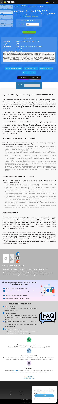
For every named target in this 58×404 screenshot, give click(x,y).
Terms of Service (30, 402)
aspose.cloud (35, 16)
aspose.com (28, 16)
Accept (44, 395)
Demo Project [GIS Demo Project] (35, 77)
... (32, 85)
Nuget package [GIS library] (23, 77)
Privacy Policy (24, 402)
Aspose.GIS (16, 370)
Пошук (29, 32)
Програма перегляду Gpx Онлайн (14, 68)
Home (10, 392)
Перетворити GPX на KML (31, 68)
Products (21, 392)
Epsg (16, 5)
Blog (10, 394)
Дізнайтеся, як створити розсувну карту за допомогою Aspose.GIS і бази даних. (29, 6)
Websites (22, 394)
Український (50, 2)
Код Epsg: (21, 24)
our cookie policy (42, 393)
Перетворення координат (46, 68)
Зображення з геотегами (29, 72)
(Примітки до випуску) (29, 378)
